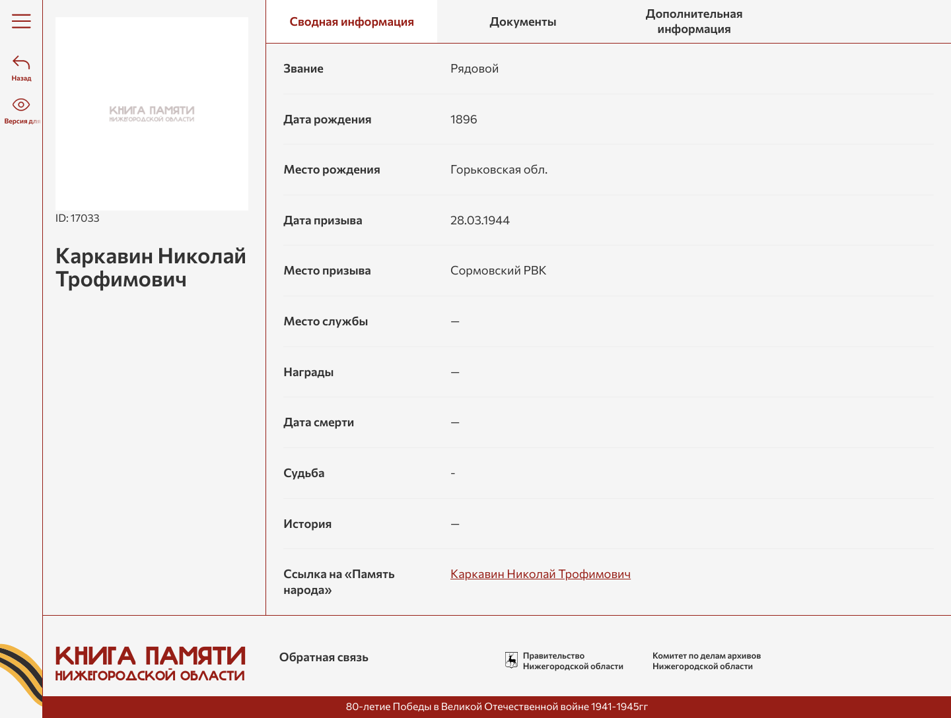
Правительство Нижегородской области (575, 661)
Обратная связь (327, 656)
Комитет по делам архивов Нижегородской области (708, 661)
